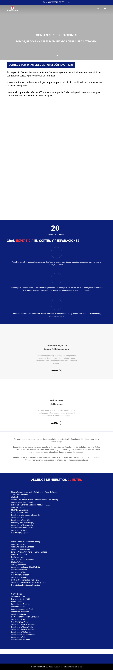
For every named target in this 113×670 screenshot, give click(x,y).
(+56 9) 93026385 (49, 2)
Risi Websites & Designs (73, 667)
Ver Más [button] (54, 371)
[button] (101, 8)
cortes (23, 75)
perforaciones (35, 75)
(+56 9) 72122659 (64, 2)
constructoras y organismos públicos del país (29, 95)
